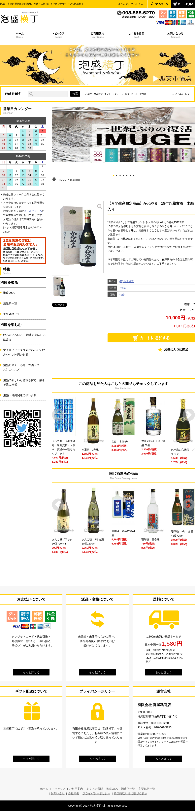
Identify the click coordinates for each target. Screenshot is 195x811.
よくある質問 (94, 788)
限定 (127, 94)
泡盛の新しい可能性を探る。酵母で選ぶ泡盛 (24, 382)
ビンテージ (118, 94)
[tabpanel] (123, 135)
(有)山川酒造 (126, 281)
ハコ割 (88, 94)
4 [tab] (123, 174)
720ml (122, 288)
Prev (58, 415)
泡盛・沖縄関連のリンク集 (20, 395)
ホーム (44, 788)
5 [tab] (126, 174)
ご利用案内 (76, 788)
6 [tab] (130, 174)
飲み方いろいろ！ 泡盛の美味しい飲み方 (24, 337)
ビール (134, 94)
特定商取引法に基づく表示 (130, 793)
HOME (62, 179)
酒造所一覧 (10, 303)
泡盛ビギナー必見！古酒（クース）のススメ (22, 367)
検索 (75, 93)
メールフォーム (33, 210)
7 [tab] (133, 174)
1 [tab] (113, 174)
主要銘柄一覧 (146, 788)
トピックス (59, 788)
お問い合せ (58, 793)
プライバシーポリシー (96, 793)
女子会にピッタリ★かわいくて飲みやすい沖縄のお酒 (24, 352)
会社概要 (73, 793)
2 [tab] (116, 174)
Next (188, 415)
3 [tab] (120, 174)
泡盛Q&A (9, 292)
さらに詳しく (182, 93)
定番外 (143, 94)
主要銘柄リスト (13, 314)
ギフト (107, 94)
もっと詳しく (31, 672)
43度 (122, 294)
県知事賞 (98, 94)
